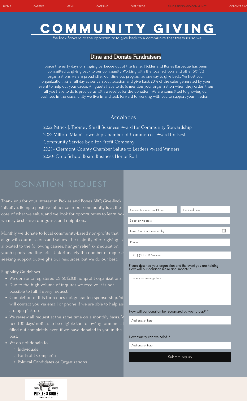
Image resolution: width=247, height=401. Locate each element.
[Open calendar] (224, 230)
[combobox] (179, 220)
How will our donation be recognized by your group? (167, 311)
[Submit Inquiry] (180, 357)
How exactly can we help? (148, 337)
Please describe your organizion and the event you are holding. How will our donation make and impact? (174, 267)
